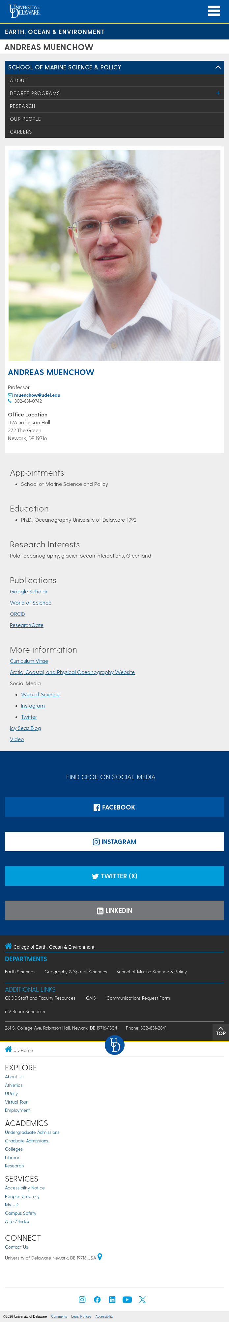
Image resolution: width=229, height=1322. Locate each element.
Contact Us (16, 1247)
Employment (17, 1110)
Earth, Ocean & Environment (55, 31)
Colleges (14, 1149)
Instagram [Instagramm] (114, 841)
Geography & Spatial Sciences (75, 971)
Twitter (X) (114, 876)
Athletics (13, 1085)
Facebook (114, 807)
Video (17, 739)
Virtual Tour (16, 1102)
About (19, 80)
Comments (59, 1316)
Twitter (29, 716)
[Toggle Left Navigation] (218, 67)
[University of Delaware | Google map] (100, 1257)
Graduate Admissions (26, 1140)
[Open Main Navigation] (214, 11)
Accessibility (104, 1316)
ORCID (17, 614)
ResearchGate (26, 625)
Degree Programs (35, 93)
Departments (26, 958)
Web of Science (40, 694)
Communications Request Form (138, 998)
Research (22, 106)
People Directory (22, 1196)
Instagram (33, 705)
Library (12, 1157)
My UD (11, 1204)
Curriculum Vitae (29, 661)
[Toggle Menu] (218, 93)
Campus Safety (20, 1213)
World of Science (30, 602)
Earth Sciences (20, 971)
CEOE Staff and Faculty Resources (40, 998)
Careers (21, 132)
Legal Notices (81, 1316)
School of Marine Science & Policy (65, 66)
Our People (25, 119)
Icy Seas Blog (25, 728)
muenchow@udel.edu (37, 395)
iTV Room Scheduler (25, 1011)
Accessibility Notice (25, 1187)
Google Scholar (28, 591)
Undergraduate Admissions (32, 1132)
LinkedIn (114, 910)
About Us (14, 1076)
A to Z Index (17, 1221)
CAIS (91, 998)
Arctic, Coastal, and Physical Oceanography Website (72, 672)
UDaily (11, 1093)
